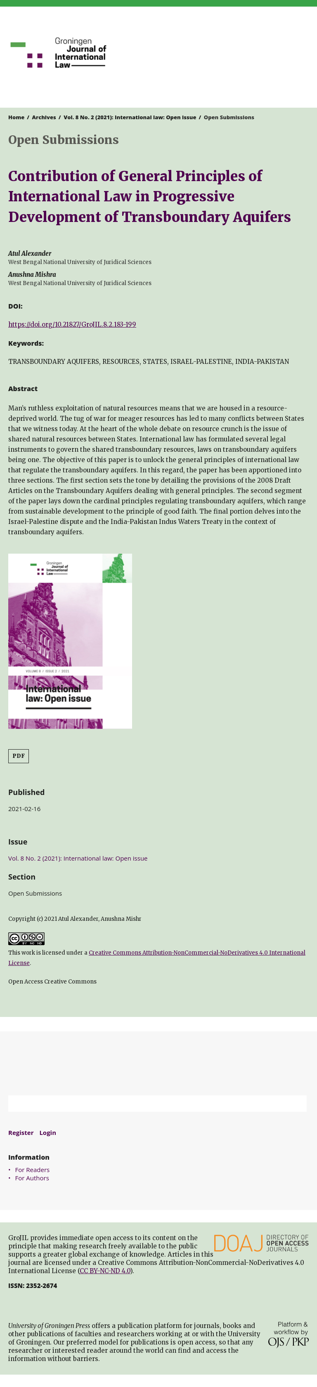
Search (296, 1103)
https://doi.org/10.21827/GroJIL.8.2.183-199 (72, 324)
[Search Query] (147, 1103)
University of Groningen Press (236, 49)
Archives (44, 117)
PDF (18, 756)
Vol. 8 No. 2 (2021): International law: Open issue (130, 117)
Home (16, 117)
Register (20, 1132)
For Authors (32, 1178)
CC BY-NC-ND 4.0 (105, 1271)
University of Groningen (158, 1063)
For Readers (32, 1169)
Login (47, 1132)
